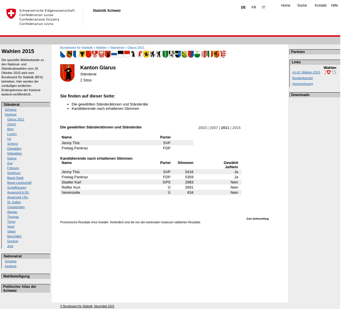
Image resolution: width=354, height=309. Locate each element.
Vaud (10, 226)
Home (285, 5)
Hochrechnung (302, 83)
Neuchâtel (14, 236)
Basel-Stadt (15, 177)
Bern (10, 129)
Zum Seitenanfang (258, 218)
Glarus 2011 (15, 119)
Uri (9, 138)
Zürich (11, 124)
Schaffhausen (16, 187)
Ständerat (11, 105)
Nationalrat (13, 256)
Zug (10, 163)
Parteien (298, 52)
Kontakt (320, 5)
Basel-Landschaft (19, 182)
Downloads (300, 95)
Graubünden (16, 207)
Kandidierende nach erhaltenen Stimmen (105, 108)
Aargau (12, 212)
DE (243, 7)
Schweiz (11, 109)
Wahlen (101, 47)
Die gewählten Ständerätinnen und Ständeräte (110, 104)
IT (263, 7)
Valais (11, 231)
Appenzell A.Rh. (18, 192)
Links (296, 62)
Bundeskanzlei (302, 78)
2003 (202, 128)
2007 (214, 128)
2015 (236, 128)
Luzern (12, 134)
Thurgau (13, 216)
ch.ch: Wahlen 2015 (306, 72)
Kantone (11, 114)
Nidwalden (14, 153)
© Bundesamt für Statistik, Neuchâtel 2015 (87, 306)
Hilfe (334, 5)
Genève (12, 241)
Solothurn (14, 173)
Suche (302, 5)
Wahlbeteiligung (16, 276)
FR (254, 7)
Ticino (11, 221)
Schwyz (12, 143)
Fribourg (13, 168)
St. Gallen (14, 202)
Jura (10, 246)
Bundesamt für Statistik (76, 47)
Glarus (11, 158)
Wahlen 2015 (17, 51)
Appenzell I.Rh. (18, 197)
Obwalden (14, 148)
